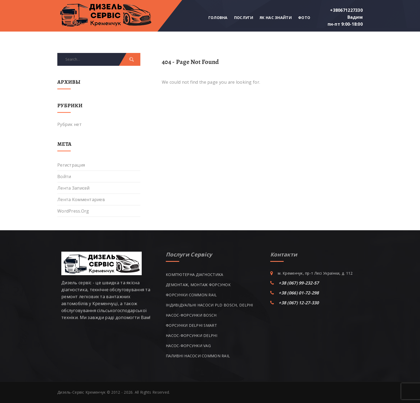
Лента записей (73, 188)
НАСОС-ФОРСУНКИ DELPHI (191, 335)
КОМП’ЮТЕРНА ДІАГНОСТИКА (194, 274)
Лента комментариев (81, 199)
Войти (64, 176)
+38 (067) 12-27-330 (299, 303)
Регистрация (71, 165)
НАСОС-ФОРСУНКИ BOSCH (191, 315)
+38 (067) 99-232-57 (299, 283)
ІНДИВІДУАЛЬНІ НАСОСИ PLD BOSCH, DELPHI (209, 305)
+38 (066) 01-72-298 (299, 293)
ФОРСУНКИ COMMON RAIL (191, 294)
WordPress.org (73, 211)
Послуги (243, 17)
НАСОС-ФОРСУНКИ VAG (188, 345)
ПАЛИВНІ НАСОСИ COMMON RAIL (198, 355)
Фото (304, 17)
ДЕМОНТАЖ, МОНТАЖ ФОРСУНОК (198, 284)
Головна (218, 17)
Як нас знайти (276, 17)
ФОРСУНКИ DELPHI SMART (191, 325)
